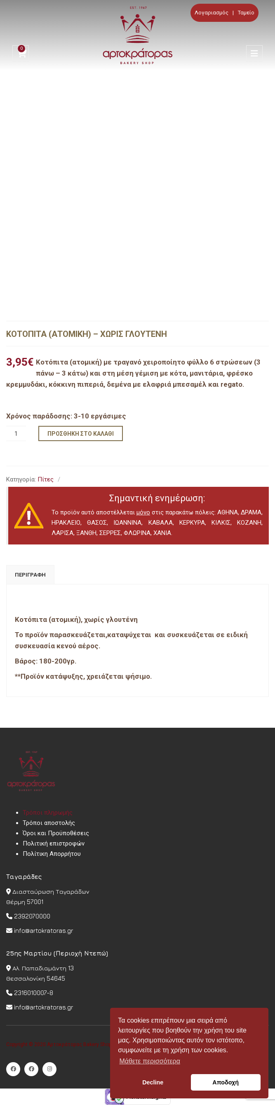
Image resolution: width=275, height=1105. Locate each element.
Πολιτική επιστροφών (54, 843)
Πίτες (46, 479)
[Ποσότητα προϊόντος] (16, 433)
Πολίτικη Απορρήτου (52, 853)
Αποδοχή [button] (225, 1082)
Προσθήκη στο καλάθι (80, 433)
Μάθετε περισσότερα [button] (149, 1061)
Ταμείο (246, 12)
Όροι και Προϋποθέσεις (56, 833)
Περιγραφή (30, 575)
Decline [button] (152, 1082)
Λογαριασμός (211, 12)
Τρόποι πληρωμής (48, 812)
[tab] (30, 574)
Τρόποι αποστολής (49, 823)
